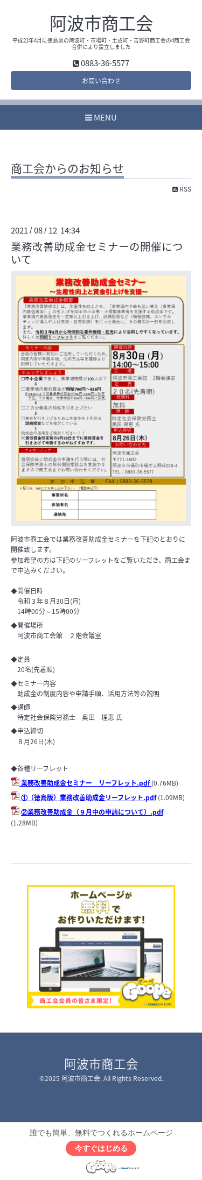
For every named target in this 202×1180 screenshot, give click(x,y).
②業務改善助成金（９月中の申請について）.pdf (92, 812)
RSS (181, 189)
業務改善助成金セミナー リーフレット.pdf (85, 783)
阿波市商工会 (101, 23)
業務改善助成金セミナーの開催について (97, 252)
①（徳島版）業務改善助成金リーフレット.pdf (88, 797)
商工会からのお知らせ (67, 169)
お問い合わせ (101, 81)
